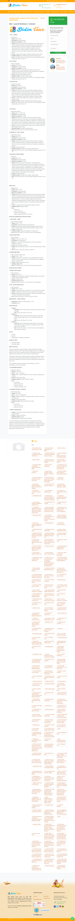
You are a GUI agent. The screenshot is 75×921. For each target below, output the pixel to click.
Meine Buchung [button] (63, 1)
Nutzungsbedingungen (37, 899)
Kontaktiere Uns (47, 898)
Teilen (42, 18)
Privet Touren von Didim (27, 11)
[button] (10, 1)
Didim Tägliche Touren (16, 11)
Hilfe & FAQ (46, 896)
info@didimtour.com (61, 4)
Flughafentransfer (55, 11)
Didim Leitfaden (63, 11)
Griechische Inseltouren (39, 11)
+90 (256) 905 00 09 (61, 902)
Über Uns (35, 896)
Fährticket (47, 11)
